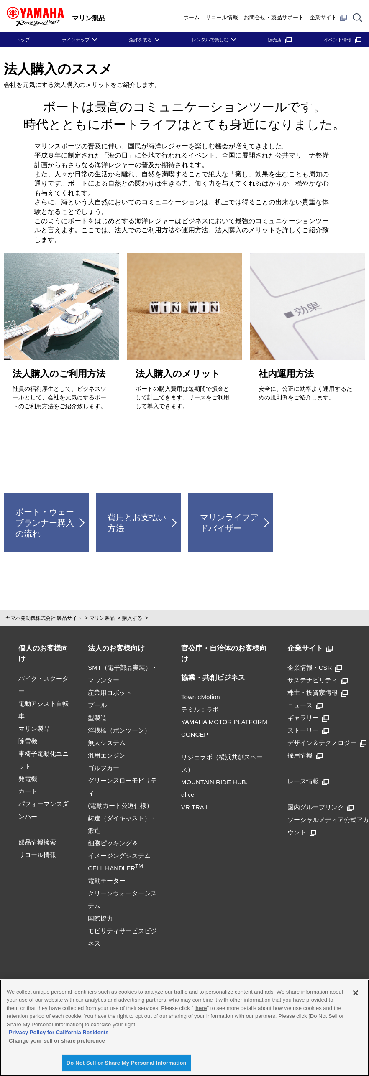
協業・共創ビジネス (213, 678)
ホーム (191, 17)
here (201, 1008)
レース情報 (308, 781)
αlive (187, 794)
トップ (23, 39)
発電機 (27, 778)
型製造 (97, 717)
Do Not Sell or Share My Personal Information (127, 1063)
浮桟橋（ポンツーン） (119, 730)
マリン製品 (102, 618)
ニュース (305, 705)
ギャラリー (308, 717)
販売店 (280, 39)
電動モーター (107, 880)
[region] (184, 1027)
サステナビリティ (317, 680)
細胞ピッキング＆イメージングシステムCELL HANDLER (119, 855)
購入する (132, 618)
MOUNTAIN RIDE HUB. (214, 782)
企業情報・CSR (314, 667)
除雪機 (27, 741)
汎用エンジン (107, 755)
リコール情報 (221, 17)
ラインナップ (76, 39)
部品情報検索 (37, 842)
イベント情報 (342, 39)
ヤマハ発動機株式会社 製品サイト (43, 618)
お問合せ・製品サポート (274, 17)
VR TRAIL (195, 807)
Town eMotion (200, 696)
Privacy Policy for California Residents (58, 1032)
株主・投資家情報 (317, 692)
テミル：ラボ (200, 709)
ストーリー (308, 730)
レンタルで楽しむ (210, 39)
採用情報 (305, 755)
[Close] (355, 993)
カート (27, 791)
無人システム (107, 742)
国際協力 (100, 918)
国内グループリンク (320, 807)
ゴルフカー (103, 767)
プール (97, 705)
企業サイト (328, 17)
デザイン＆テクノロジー (326, 742)
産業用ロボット (110, 692)
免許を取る (140, 39)
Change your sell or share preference (57, 1041)
